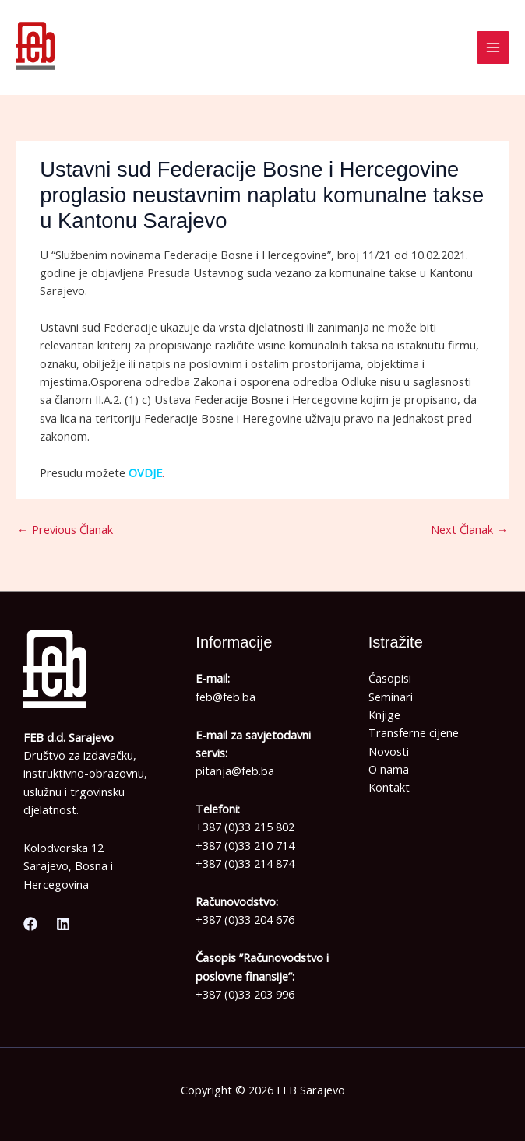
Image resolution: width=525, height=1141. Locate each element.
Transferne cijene (413, 732)
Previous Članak (65, 529)
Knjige (384, 714)
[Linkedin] (63, 924)
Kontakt (389, 787)
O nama (388, 769)
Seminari (390, 696)
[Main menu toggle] (493, 47)
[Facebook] (30, 924)
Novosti (388, 751)
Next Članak (469, 529)
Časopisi (389, 678)
